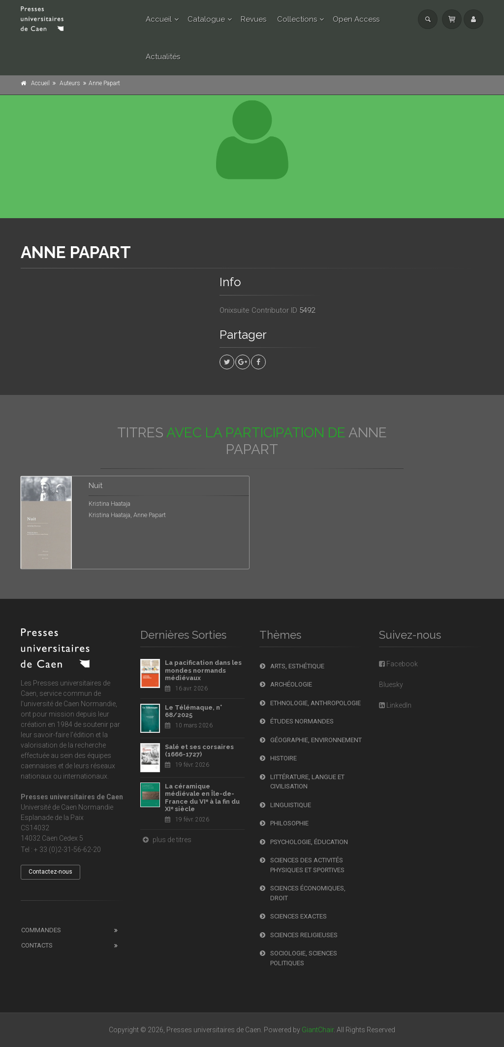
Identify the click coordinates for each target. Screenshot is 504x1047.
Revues (253, 19)
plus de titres (165, 840)
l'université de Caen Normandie (68, 704)
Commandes (41, 930)
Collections (297, 19)
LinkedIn (395, 705)
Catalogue (206, 19)
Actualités (163, 56)
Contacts (37, 945)
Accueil (159, 19)
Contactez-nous (50, 871)
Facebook (398, 664)
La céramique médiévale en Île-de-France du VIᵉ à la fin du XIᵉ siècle (202, 798)
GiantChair (318, 1030)
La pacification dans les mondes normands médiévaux (203, 670)
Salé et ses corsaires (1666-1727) (199, 750)
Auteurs (70, 83)
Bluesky (391, 684)
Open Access (356, 19)
